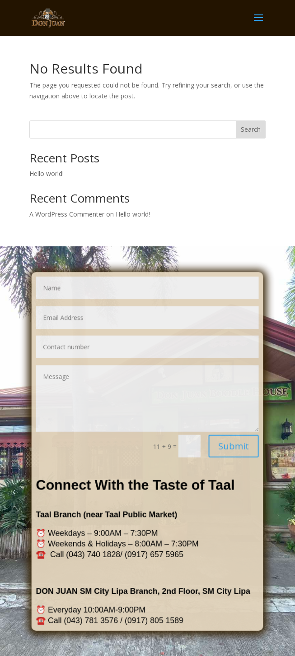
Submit (226, 446)
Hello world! (46, 173)
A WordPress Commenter (66, 214)
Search (251, 129)
